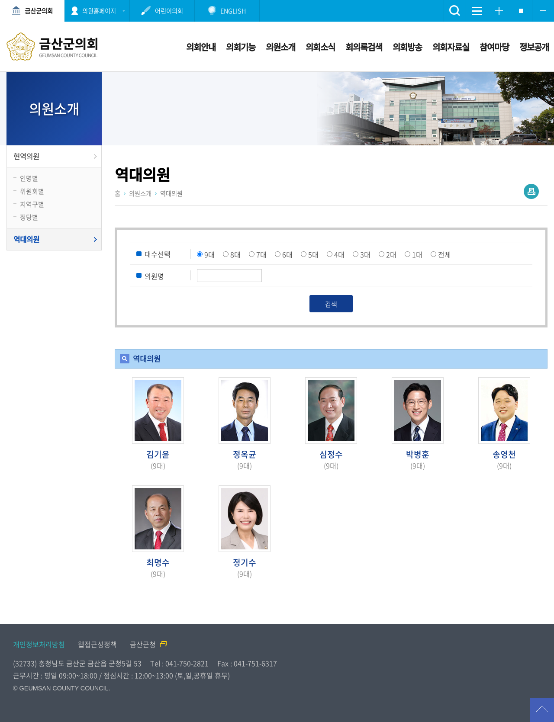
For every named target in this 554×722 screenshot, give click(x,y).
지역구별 (32, 204)
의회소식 (320, 47)
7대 (261, 254)
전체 (444, 254)
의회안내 (201, 47)
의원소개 (280, 47)
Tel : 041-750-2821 (179, 663)
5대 (313, 254)
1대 (417, 254)
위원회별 (32, 191)
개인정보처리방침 (39, 644)
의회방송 (407, 47)
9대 (209, 254)
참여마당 (494, 47)
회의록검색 (363, 47)
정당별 (29, 217)
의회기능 (240, 47)
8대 (235, 254)
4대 (339, 254)
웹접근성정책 (97, 644)
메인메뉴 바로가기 (277, 0)
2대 (391, 254)
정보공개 (534, 47)
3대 (365, 254)
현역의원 (26, 156)
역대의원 (26, 239)
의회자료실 (450, 47)
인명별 (29, 178)
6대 (287, 254)
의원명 (154, 276)
